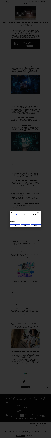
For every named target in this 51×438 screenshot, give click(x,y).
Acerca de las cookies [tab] (36, 214)
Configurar (25, 225)
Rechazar (15, 225)
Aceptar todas (35, 225)
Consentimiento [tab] (15, 214)
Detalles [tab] (25, 214)
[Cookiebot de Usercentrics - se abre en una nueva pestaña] (37, 212)
